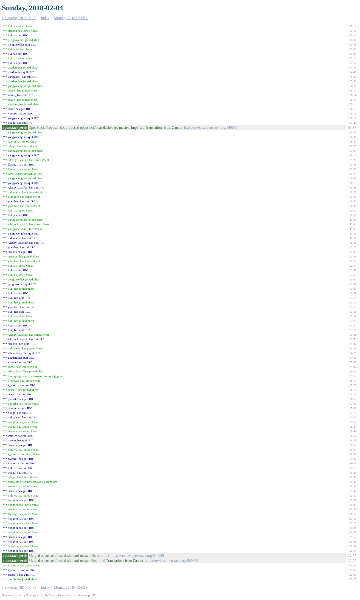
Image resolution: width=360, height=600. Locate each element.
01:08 (352, 53)
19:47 (352, 491)
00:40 (352, 40)
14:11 (353, 348)
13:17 (352, 302)
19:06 (352, 454)
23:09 (352, 574)
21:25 (352, 532)
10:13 (352, 183)
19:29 (352, 472)
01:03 (352, 49)
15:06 (352, 367)
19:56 (352, 500)
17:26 (352, 417)
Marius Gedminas (59, 595)
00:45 (352, 44)
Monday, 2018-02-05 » (71, 18)
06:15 (352, 109)
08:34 (352, 137)
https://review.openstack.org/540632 (210, 127)
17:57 (352, 422)
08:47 (352, 141)
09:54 (352, 173)
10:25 (352, 187)
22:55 (352, 555)
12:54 (352, 265)
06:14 (352, 90)
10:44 (352, 206)
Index (45, 18)
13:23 (352, 330)
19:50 (352, 495)
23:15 (352, 579)
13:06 (352, 284)
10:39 (352, 192)
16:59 (352, 399)
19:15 (352, 468)
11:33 (353, 229)
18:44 (352, 431)
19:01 (352, 449)
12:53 (352, 261)
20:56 (352, 509)
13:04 (352, 279)
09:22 (352, 160)
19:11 (353, 463)
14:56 (352, 357)
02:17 (352, 63)
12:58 (352, 270)
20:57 (352, 514)
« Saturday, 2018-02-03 (19, 18)
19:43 (352, 486)
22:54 (352, 550)
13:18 (352, 307)
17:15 (352, 412)
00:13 (352, 26)
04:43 (352, 72)
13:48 (352, 334)
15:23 (352, 385)
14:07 (352, 344)
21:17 (352, 523)
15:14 (352, 380)
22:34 (352, 546)
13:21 (352, 321)
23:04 (352, 565)
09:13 (352, 155)
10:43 (352, 196)
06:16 (352, 118)
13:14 (352, 298)
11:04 (353, 224)
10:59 (352, 215)
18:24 (352, 426)
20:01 (352, 504)
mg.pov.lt (89, 595)
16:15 (352, 389)
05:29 (352, 76)
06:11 (353, 86)
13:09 (352, 288)
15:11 (353, 371)
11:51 (353, 238)
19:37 (352, 481)
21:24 (352, 527)
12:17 (352, 242)
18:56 (352, 435)
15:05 (352, 362)
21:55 (352, 537)
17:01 (352, 403)
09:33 (352, 164)
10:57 (352, 210)
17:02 (352, 408)
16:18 (352, 394)
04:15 (352, 67)
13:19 (352, 316)
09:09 (352, 150)
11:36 (353, 233)
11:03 (353, 219)
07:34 (352, 127)
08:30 (352, 132)
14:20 (352, 353)
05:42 (352, 81)
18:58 (352, 445)
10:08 (352, 178)
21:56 (352, 541)
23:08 (352, 570)
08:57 (352, 146)
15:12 (352, 376)
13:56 (352, 339)
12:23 (352, 247)
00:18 (352, 30)
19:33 (352, 477)
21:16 (352, 518)
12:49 (352, 252)
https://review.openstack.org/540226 (137, 555)
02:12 (352, 58)
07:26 (352, 122)
